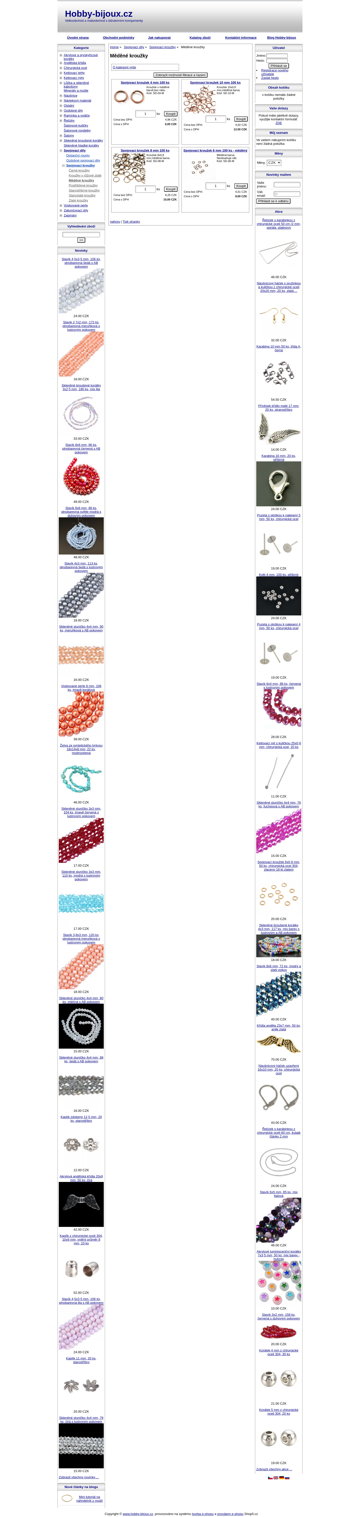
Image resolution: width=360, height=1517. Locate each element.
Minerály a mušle (76, 90)
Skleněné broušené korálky (83, 140)
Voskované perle (76, 205)
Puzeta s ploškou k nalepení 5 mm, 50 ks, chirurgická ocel (278, 517)
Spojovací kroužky (80, 165)
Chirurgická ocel (75, 68)
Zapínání (70, 215)
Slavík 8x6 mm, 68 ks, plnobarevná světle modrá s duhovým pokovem (81, 511)
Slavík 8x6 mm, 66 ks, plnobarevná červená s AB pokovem (81, 448)
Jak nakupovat (159, 37)
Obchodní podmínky (118, 37)
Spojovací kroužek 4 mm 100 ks (145, 82)
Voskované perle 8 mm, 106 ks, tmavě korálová (81, 688)
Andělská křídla (75, 63)
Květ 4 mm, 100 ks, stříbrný (278, 574)
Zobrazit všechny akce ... (274, 1469)
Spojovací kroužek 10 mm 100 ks (215, 82)
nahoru (115, 221)
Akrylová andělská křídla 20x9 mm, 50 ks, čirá (81, 1178)
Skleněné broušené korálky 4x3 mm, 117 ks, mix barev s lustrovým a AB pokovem (278, 929)
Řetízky (69, 120)
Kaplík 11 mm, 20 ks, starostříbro (81, 1360)
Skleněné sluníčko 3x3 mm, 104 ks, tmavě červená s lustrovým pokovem (81, 812)
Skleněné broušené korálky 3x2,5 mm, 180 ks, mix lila (81, 387)
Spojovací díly (75, 150)
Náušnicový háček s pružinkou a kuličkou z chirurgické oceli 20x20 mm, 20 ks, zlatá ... (279, 287)
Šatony (69, 135)
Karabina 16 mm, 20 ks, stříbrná (279, 457)
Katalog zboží (200, 37)
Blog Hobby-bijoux (281, 37)
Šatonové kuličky (76, 125)
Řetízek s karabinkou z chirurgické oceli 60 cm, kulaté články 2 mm (278, 1132)
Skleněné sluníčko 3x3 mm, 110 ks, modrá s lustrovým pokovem (81, 875)
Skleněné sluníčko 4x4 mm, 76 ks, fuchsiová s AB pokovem (278, 804)
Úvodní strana (78, 37)
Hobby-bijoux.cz (98, 13)
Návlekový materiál (77, 100)
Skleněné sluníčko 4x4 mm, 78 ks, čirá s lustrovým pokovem (81, 1419)
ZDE (279, 123)
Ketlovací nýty (74, 78)
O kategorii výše (124, 67)
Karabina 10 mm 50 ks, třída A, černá (278, 348)
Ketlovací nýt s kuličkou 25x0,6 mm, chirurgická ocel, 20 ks (278, 745)
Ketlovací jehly (74, 73)
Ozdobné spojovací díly (83, 160)
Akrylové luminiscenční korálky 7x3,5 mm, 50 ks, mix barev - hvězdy (278, 1255)
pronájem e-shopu (230, 1514)
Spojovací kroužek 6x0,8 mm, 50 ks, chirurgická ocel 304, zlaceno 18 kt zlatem (279, 865)
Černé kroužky (79, 170)
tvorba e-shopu (203, 1514)
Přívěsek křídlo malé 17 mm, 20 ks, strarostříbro (279, 407)
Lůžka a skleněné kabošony (76, 84)
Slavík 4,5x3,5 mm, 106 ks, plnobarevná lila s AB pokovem (81, 1301)
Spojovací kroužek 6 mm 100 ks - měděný (216, 150)
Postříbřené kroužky (83, 185)
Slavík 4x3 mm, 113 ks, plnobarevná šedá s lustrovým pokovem (81, 567)
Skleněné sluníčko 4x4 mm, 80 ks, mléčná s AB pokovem (81, 1000)
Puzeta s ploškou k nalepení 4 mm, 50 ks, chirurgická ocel (278, 626)
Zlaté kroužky (78, 200)
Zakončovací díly (76, 210)
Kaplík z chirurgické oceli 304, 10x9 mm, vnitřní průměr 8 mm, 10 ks (81, 1239)
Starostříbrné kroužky (84, 190)
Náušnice (70, 95)
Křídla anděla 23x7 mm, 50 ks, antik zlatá (279, 1027)
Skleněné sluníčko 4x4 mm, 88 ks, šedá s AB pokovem (81, 1059)
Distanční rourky (78, 155)
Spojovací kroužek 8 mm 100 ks (145, 150)
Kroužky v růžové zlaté (85, 175)
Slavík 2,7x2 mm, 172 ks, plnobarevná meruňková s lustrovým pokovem (81, 326)
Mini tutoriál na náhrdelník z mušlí (89, 1499)
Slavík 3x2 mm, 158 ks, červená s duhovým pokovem (279, 1316)
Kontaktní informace (241, 37)
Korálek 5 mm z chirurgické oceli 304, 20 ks (278, 1411)
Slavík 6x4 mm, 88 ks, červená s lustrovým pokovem (278, 685)
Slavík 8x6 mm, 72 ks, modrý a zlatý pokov (278, 968)
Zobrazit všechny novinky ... (79, 1477)
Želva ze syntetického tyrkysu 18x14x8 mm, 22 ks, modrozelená (81, 749)
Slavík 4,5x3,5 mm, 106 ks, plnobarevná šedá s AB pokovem (81, 262)
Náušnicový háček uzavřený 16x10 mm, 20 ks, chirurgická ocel (279, 1069)
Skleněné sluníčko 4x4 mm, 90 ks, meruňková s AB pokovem (81, 628)
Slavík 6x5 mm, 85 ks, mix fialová (279, 1194)
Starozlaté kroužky (82, 195)
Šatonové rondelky (77, 130)
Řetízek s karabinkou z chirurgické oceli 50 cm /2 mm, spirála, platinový (279, 223)
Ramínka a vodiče (77, 115)
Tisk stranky (131, 221)
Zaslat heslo (270, 78)
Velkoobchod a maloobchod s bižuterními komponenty (104, 20)
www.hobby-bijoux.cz (138, 1514)
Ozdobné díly (73, 110)
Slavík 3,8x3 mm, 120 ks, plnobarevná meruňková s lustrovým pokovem (81, 938)
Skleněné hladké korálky (81, 145)
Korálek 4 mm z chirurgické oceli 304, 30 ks (278, 1352)
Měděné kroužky (81, 180)
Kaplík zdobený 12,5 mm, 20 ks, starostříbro (81, 1119)
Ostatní (69, 105)
